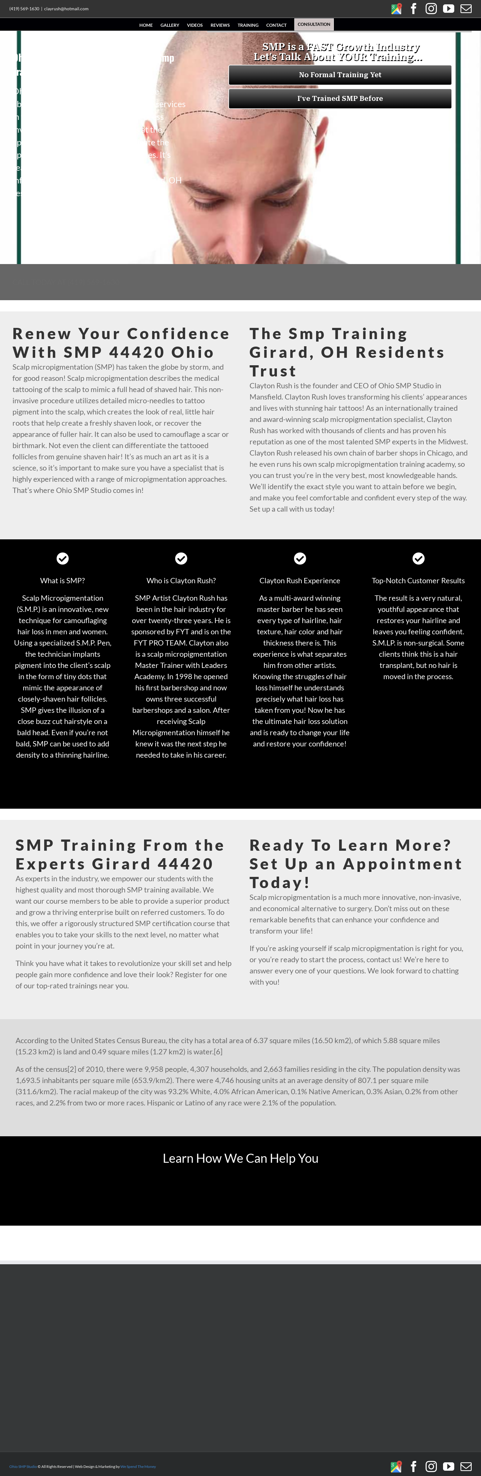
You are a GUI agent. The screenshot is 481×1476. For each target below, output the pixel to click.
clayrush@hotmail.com (66, 8)
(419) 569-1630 (24, 8)
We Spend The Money (138, 1466)
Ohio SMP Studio (23, 1466)
